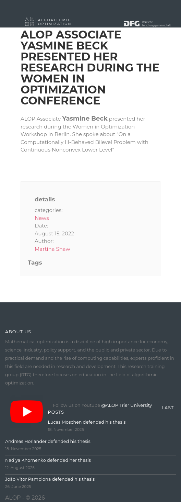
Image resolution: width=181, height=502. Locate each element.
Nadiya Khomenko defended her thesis (48, 460)
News (42, 218)
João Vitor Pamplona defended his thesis (50, 479)
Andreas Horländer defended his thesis (47, 441)
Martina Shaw (52, 249)
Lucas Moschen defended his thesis (87, 422)
